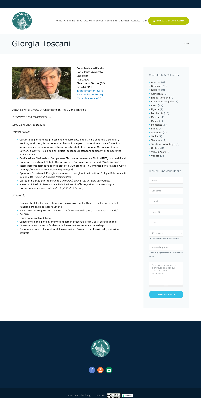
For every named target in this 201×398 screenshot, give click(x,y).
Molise (154, 119)
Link (145, 20)
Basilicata (156, 85)
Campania (157, 93)
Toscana (82, 79)
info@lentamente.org (89, 90)
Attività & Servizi (93, 20)
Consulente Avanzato (89, 72)
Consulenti (111, 20)
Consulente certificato (90, 68)
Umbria (155, 145)
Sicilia (154, 134)
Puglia (154, 127)
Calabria (155, 89)
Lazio (154, 104)
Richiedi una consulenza (170, 21)
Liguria (155, 108)
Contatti (135, 20)
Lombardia (157, 112)
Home (58, 20)
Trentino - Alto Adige (163, 141)
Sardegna (156, 130)
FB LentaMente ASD (88, 98)
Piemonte (156, 123)
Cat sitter (124, 20)
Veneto (155, 153)
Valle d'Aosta (158, 149)
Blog (79, 20)
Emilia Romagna (160, 97)
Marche (155, 115)
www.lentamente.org (89, 94)
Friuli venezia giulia (162, 100)
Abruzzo (155, 82)
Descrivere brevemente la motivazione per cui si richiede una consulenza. (166, 270)
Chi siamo (69, 20)
